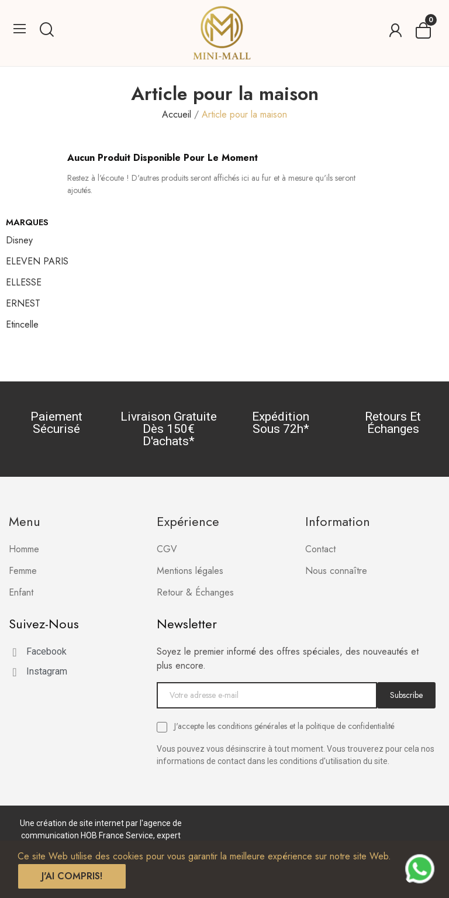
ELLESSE (24, 282)
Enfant (21, 592)
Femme (23, 570)
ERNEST (23, 303)
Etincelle (22, 324)
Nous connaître (336, 570)
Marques (27, 222)
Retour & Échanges (195, 592)
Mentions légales (190, 570)
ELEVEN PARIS (37, 261)
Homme (24, 549)
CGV (167, 549)
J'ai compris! (72, 876)
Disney (19, 240)
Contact (320, 549)
